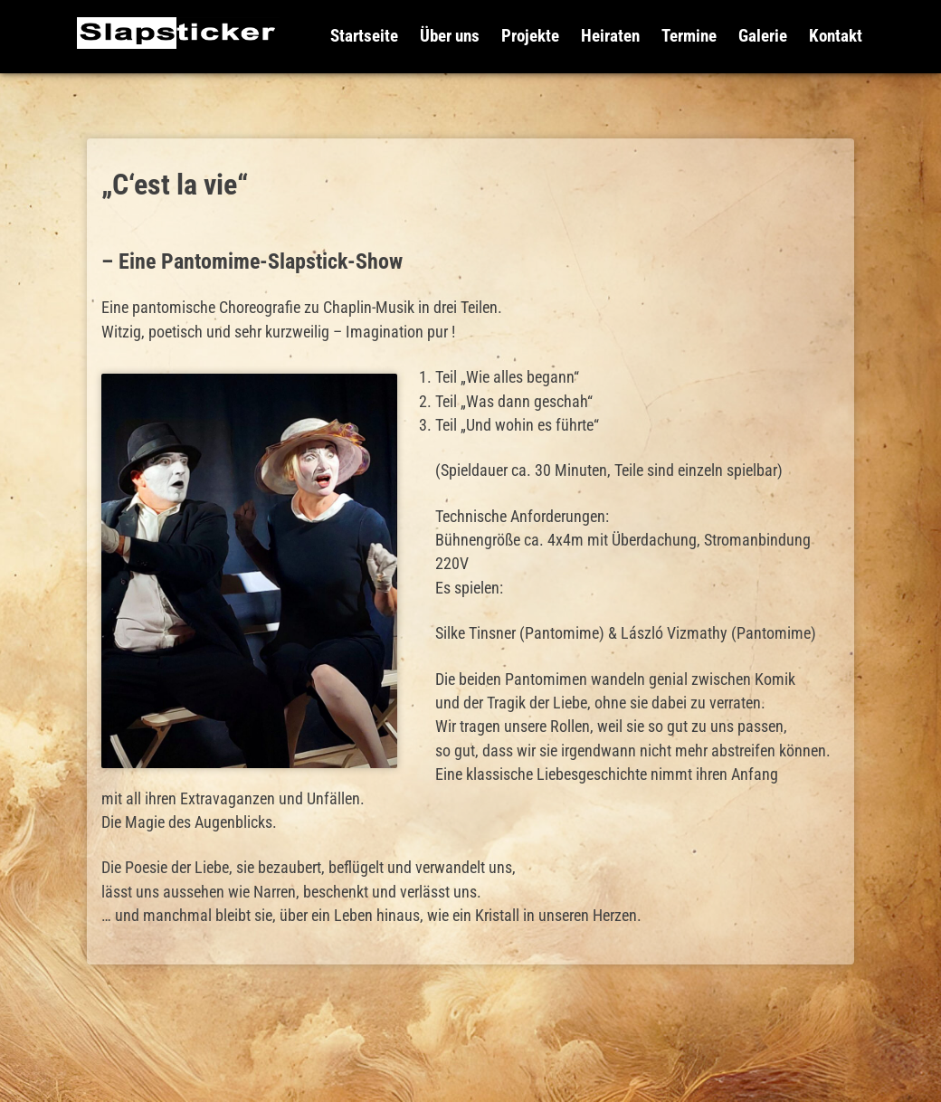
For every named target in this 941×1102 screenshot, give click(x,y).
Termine (689, 35)
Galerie (762, 35)
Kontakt (835, 35)
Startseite (364, 35)
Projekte (530, 35)
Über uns (450, 35)
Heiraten (610, 35)
